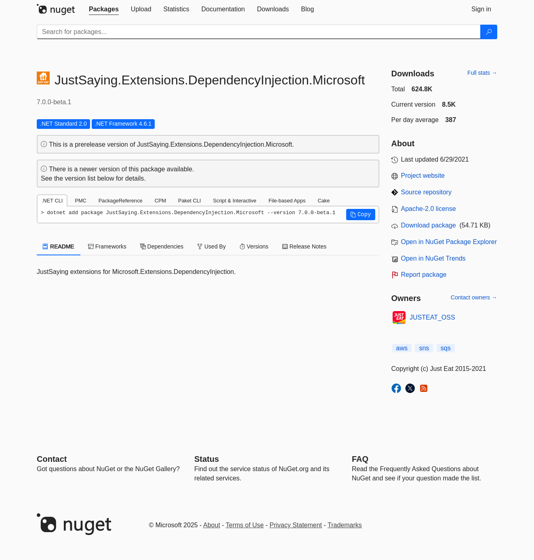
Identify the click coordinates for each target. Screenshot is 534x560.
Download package (428, 225)
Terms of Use (245, 525)
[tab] (104, 9)
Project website (423, 175)
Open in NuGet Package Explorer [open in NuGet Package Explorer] (449, 241)
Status (206, 459)
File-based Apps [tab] (287, 201)
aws (402, 348)
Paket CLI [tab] (189, 201)
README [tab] (58, 246)
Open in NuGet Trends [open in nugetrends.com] (433, 258)
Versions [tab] (254, 246)
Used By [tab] (211, 246)
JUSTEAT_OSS (432, 317)
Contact (52, 459)
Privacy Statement (295, 525)
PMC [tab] (80, 201)
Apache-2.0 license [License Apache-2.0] (428, 208)
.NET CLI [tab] (52, 201)
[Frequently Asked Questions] (360, 459)
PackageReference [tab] (121, 201)
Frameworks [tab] (107, 246)
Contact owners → (474, 297)
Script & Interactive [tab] (234, 201)
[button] (360, 214)
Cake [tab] (323, 201)
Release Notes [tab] (304, 246)
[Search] (488, 32)
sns (424, 348)
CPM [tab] (160, 201)
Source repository (426, 192)
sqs (446, 348)
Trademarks (345, 525)
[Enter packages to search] (259, 32)
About (211, 525)
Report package (424, 274)
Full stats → (482, 72)
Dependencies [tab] (161, 246)
